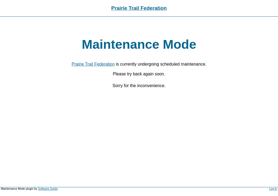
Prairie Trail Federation (139, 8)
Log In (273, 188)
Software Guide (48, 188)
